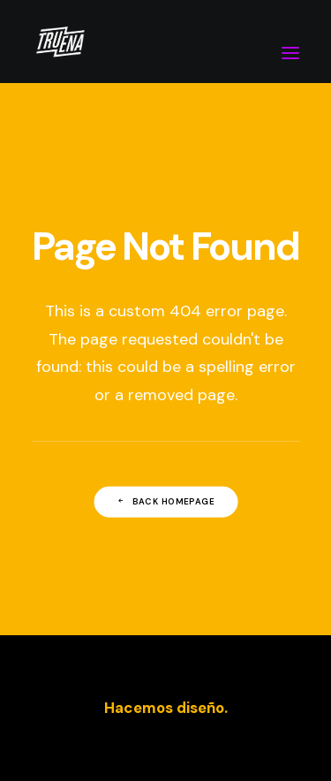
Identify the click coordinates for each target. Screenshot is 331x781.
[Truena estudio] (60, 41)
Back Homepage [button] (166, 502)
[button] (290, 41)
